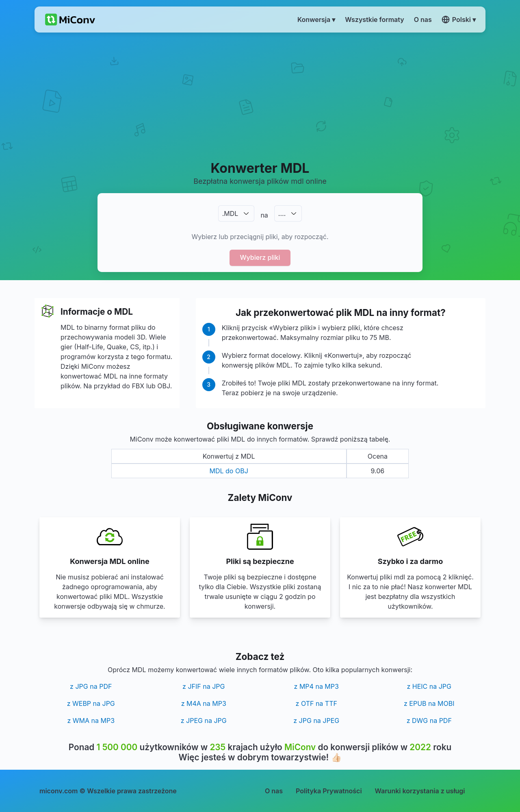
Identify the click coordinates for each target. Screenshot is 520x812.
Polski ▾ (459, 19)
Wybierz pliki (260, 257)
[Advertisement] (260, 96)
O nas (274, 791)
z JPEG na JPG (204, 720)
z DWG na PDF (429, 720)
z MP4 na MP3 (316, 686)
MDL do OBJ (229, 471)
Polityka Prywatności (329, 791)
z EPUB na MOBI (429, 703)
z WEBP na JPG (91, 703)
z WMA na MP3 (91, 720)
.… (282, 213)
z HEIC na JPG (429, 686)
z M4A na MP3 (203, 703)
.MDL (230, 213)
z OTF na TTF (316, 703)
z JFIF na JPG (203, 686)
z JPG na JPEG (316, 720)
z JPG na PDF (91, 686)
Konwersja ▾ (316, 19)
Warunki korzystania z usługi (420, 791)
